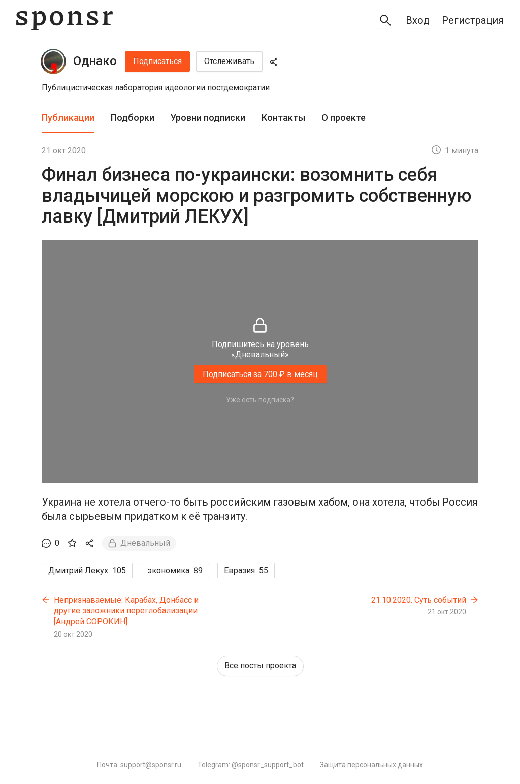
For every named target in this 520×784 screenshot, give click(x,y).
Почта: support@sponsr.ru (139, 765)
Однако (95, 61)
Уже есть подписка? (260, 400)
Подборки (132, 117)
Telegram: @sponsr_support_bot (251, 765)
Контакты (283, 117)
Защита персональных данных (371, 765)
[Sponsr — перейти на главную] (64, 20)
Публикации (68, 117)
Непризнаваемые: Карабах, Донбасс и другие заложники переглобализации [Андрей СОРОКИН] (126, 610)
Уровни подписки (208, 117)
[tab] (68, 118)
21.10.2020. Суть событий (418, 600)
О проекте (343, 117)
